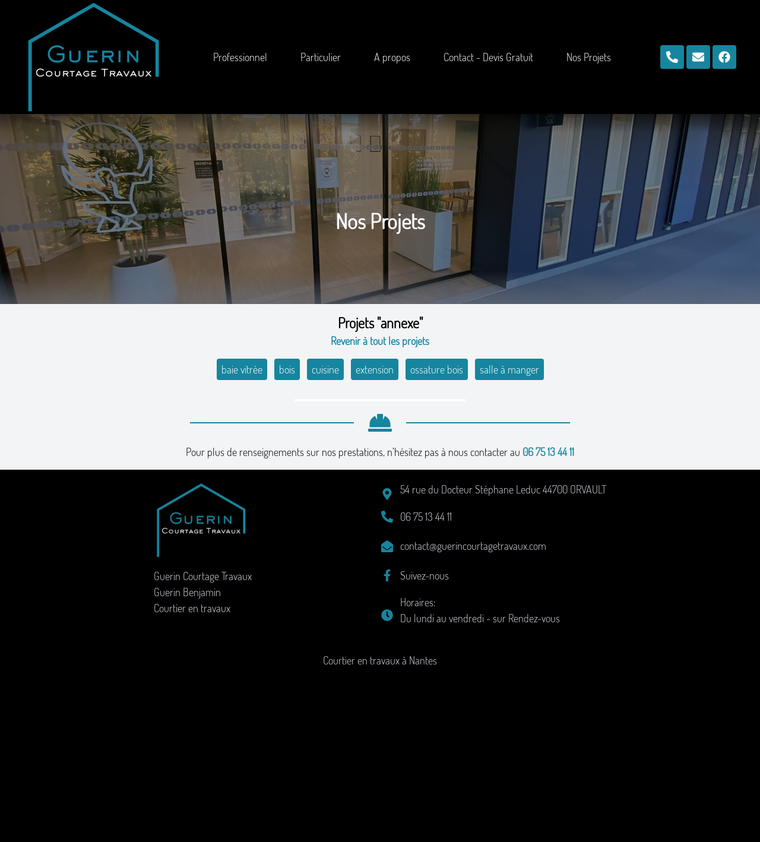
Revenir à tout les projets (380, 340)
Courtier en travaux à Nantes (380, 828)
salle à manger (509, 369)
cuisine (325, 369)
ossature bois (436, 369)
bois (287, 369)
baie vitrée (241, 369)
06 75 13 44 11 (548, 620)
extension (375, 369)
